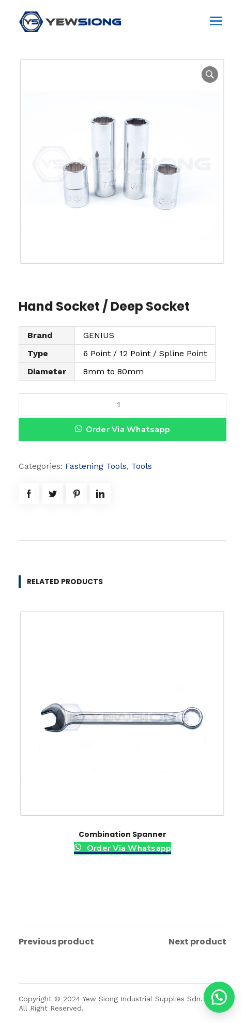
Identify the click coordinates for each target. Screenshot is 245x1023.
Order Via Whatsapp (128, 429)
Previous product (56, 942)
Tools (141, 466)
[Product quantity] (123, 404)
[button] (219, 997)
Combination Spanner (122, 834)
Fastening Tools (96, 466)
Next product (197, 942)
